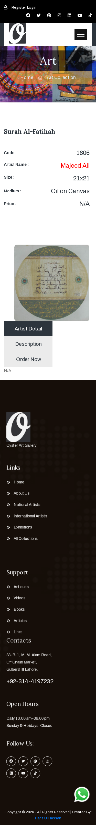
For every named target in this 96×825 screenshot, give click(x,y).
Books (15, 611)
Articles (16, 624)
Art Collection (61, 77)
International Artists (28, 517)
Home (26, 77)
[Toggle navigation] (80, 34)
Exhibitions (19, 529)
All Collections (22, 542)
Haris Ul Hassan (48, 818)
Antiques (17, 585)
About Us (18, 491)
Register (19, 7)
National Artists (24, 504)
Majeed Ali (75, 165)
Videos (15, 598)
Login (31, 7)
